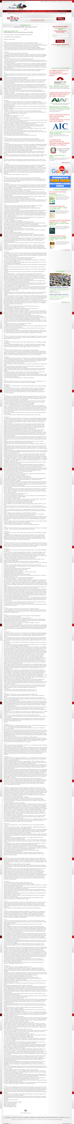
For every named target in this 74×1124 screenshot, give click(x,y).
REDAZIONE (54, 1)
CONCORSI (35, 13)
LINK (68, 1117)
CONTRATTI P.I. (62, 1117)
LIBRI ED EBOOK (28, 13)
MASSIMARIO (8, 1117)
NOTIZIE (10, 13)
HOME (42, 1)
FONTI (65, 1)
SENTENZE (14, 1117)
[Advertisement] (50, 6)
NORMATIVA (32, 1117)
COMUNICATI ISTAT (40, 1117)
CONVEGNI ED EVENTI (18, 13)
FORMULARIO (63, 13)
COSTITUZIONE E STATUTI (52, 1117)
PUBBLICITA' (47, 1)
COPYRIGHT (60, 1)
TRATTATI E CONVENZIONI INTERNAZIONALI (49, 13)
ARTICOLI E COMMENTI (23, 1117)
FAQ (69, 1)
